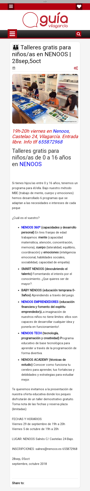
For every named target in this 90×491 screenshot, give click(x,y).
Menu (11, 6)
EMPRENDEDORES (45, 302)
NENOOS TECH (32, 333)
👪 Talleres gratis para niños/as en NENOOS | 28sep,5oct (41, 54)
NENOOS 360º (30, 227)
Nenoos (61, 131)
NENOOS (30, 164)
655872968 (50, 142)
